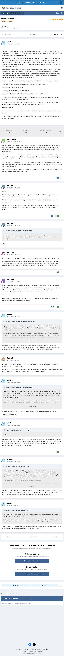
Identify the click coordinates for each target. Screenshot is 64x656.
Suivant (56, 34)
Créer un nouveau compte (32, 561)
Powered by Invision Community (32, 653)
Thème (26, 649)
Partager (16, 585)
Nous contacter (36, 649)
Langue (19, 649)
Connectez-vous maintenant (32, 574)
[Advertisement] (32, 627)
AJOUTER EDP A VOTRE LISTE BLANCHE (30, 3)
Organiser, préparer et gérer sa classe (24, 28)
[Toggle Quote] (4, 230)
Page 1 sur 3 (33, 34)
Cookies (45, 649)
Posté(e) (13, 44)
